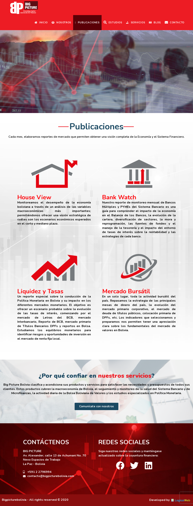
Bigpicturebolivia (14, 500)
